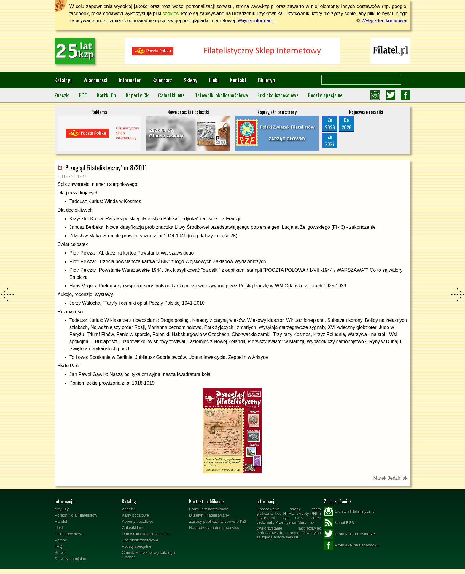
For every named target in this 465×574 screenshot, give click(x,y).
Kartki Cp (106, 95)
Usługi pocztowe (69, 534)
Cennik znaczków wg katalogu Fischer (148, 554)
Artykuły (62, 509)
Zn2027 (330, 140)
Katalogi (63, 80)
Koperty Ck (137, 95)
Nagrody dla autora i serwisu (214, 527)
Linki (214, 80)
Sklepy (191, 80)
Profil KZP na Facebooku (351, 545)
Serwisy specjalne (70, 559)
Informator (130, 80)
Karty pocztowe (135, 515)
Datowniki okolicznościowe (221, 95)
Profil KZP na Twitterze (349, 534)
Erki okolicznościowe (278, 95)
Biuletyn (266, 80)
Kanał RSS (339, 522)
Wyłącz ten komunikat (381, 20)
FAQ (59, 546)
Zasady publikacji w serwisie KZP (218, 521)
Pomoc (61, 540)
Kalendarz (162, 80)
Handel (61, 521)
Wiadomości (95, 80)
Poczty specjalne (325, 95)
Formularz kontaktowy (208, 509)
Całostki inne (171, 95)
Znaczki (62, 95)
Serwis (60, 552)
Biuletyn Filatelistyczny (209, 515)
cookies (171, 13)
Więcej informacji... (257, 20)
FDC (83, 95)
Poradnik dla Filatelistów (76, 515)
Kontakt (238, 80)
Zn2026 (330, 123)
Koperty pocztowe (137, 521)
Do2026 (346, 123)
